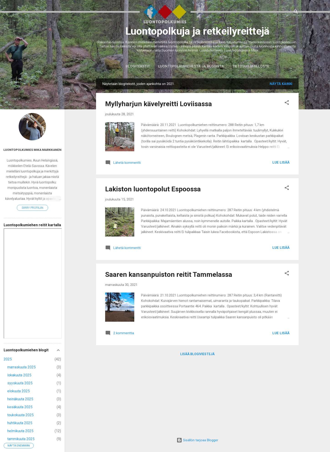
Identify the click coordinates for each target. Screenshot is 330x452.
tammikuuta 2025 (21, 439)
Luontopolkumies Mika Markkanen (32, 150)
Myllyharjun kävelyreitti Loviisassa (158, 104)
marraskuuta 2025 (21, 367)
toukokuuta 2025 (20, 415)
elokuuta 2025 (18, 391)
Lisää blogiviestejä (197, 354)
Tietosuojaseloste (250, 66)
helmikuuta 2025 (20, 431)
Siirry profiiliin (32, 207)
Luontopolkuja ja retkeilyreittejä (197, 31)
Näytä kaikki (281, 84)
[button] (286, 103)
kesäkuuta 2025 (20, 407)
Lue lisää (280, 162)
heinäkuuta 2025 (20, 399)
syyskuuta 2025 (20, 383)
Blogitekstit (138, 66)
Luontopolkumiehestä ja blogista (191, 66)
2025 (8, 359)
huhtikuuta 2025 (19, 423)
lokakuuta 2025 (19, 375)
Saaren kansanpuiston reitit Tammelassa (168, 274)
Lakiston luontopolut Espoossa (153, 189)
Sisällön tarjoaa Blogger (197, 440)
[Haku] (296, 12)
